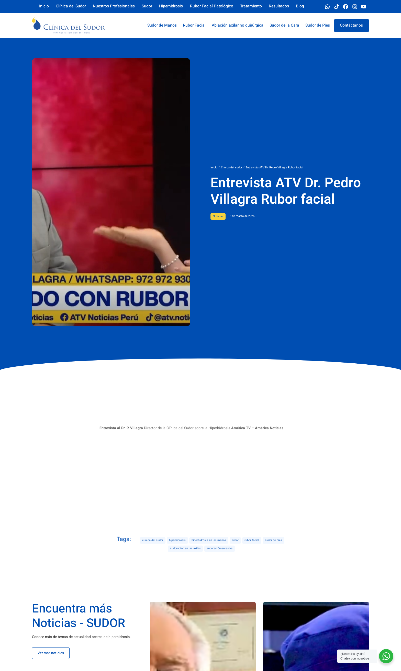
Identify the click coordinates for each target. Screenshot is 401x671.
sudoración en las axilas (185, 558)
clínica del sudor (152, 550)
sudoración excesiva (219, 558)
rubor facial (251, 550)
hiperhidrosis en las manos (209, 550)
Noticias (218, 216)
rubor (235, 550)
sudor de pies (273, 550)
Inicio (213, 167)
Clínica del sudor (231, 167)
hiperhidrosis (177, 550)
